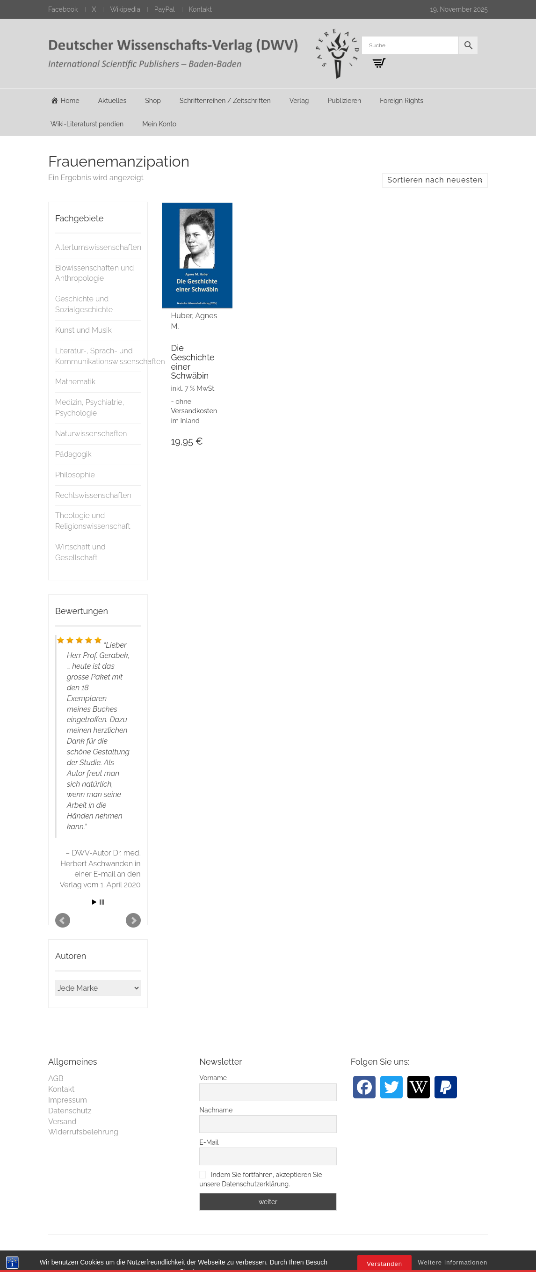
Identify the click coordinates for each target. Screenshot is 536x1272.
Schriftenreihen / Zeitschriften (225, 100)
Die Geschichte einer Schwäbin (193, 361)
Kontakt (200, 9)
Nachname (215, 1110)
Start (94, 902)
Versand (62, 1121)
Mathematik (75, 381)
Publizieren (344, 100)
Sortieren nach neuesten (435, 179)
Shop (153, 100)
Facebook (63, 9)
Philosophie (75, 474)
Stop (102, 902)
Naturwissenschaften (91, 433)
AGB (56, 1078)
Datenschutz (70, 1110)
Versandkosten (194, 411)
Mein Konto (159, 124)
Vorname (213, 1078)
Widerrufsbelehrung (83, 1131)
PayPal (164, 9)
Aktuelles (112, 100)
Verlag (299, 100)
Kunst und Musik (83, 330)
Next (133, 920)
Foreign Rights (401, 100)
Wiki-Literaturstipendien (87, 124)
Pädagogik (73, 454)
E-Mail (208, 1142)
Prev (62, 920)
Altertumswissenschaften (98, 247)
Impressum (67, 1100)
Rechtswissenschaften (93, 495)
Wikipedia (125, 9)
